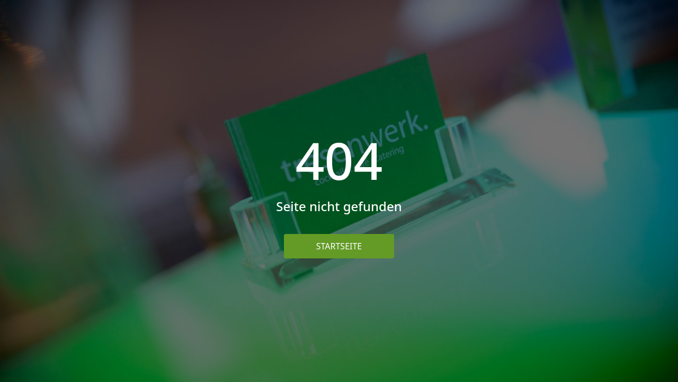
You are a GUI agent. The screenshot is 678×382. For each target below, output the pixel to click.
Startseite (339, 246)
